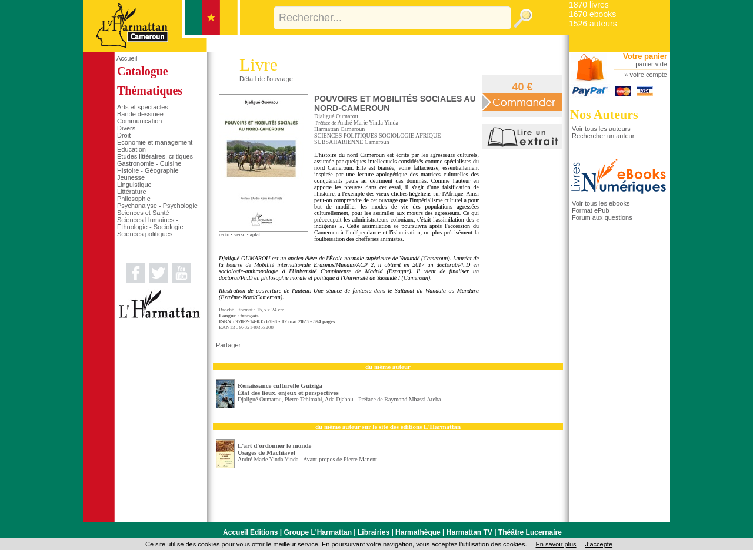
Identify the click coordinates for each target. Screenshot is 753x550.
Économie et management (154, 142)
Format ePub (590, 210)
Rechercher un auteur (603, 135)
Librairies (373, 532)
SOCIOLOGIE (396, 135)
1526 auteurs (593, 23)
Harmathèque (418, 532)
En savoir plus (555, 544)
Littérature (131, 191)
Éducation (131, 149)
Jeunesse (131, 177)
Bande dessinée (140, 114)
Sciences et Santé (143, 212)
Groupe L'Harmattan (318, 532)
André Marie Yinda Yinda (368, 122)
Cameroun (377, 142)
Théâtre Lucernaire (530, 532)
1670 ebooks (592, 14)
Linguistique (134, 184)
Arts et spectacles (142, 106)
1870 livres (589, 4)
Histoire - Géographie (148, 170)
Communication (139, 121)
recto (224, 234)
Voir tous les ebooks (600, 203)
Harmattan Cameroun (339, 129)
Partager (228, 344)
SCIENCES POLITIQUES (346, 135)
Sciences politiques (144, 233)
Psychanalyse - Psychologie (157, 205)
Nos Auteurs (604, 114)
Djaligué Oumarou (336, 116)
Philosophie (134, 198)
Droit (124, 135)
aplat (255, 234)
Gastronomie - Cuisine (149, 163)
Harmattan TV (469, 532)
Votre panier (645, 56)
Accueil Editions (250, 532)
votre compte (648, 74)
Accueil (126, 58)
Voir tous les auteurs (601, 128)
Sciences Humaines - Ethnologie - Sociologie (150, 223)
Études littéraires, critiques (155, 156)
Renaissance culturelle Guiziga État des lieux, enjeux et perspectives (288, 389)
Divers (126, 128)
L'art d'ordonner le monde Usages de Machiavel (274, 449)
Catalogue (142, 71)
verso (240, 234)
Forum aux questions (602, 217)
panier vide (651, 64)
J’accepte (598, 544)
